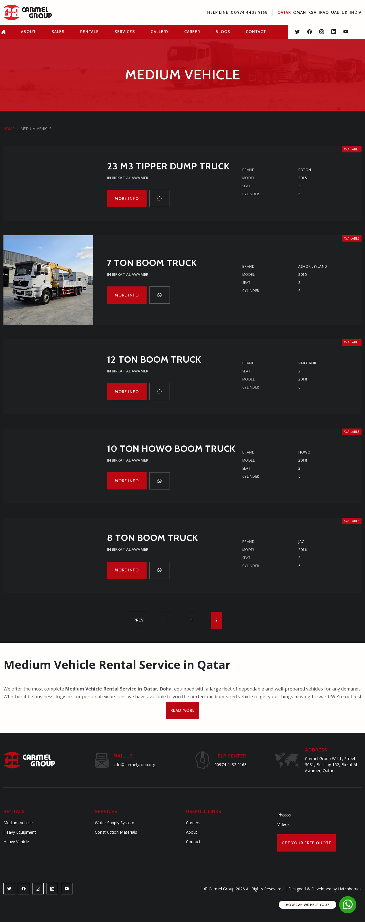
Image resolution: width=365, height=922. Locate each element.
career (192, 31)
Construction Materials (116, 832)
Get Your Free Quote (306, 843)
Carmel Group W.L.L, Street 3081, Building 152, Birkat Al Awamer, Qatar (331, 764)
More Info (127, 198)
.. (167, 620)
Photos (284, 815)
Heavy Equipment (19, 832)
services (124, 31)
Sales (58, 31)
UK (344, 12)
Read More (182, 710)
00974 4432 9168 (230, 764)
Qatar (284, 12)
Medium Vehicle (18, 822)
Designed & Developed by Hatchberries (323, 889)
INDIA (356, 12)
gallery (160, 31)
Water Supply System (114, 822)
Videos (283, 824)
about (28, 31)
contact (256, 31)
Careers (193, 822)
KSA (312, 12)
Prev (138, 620)
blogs (223, 31)
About (191, 832)
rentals (89, 31)
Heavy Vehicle (16, 841)
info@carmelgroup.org (134, 764)
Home (9, 128)
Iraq (324, 12)
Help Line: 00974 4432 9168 (237, 12)
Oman (299, 12)
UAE (335, 12)
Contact (193, 841)
